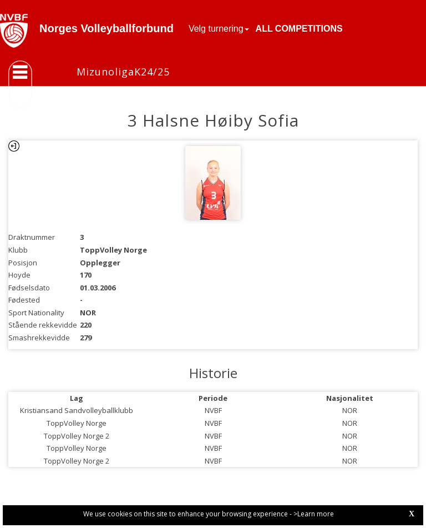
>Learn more (313, 514)
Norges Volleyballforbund (106, 28)
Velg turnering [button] (219, 28)
